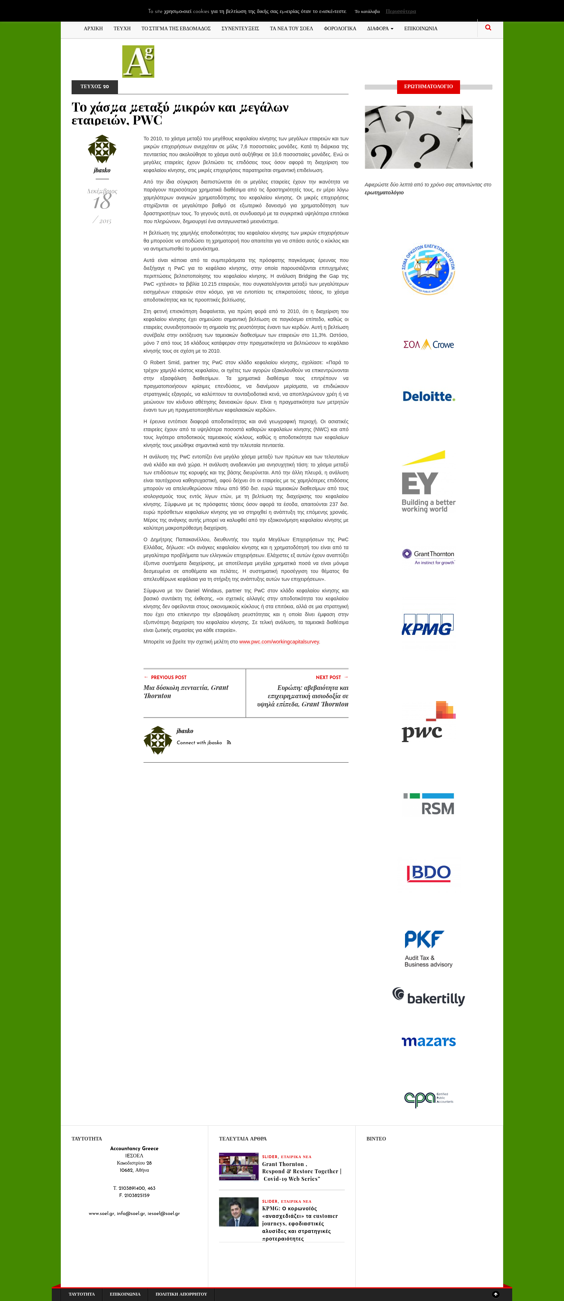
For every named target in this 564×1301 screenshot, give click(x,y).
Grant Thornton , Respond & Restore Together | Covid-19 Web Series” (302, 1172)
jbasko (102, 170)
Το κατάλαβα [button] (367, 11)
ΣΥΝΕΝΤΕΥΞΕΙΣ (240, 28)
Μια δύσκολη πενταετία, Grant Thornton (186, 691)
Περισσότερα (401, 11)
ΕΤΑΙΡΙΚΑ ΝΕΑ (296, 1157)
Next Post (332, 677)
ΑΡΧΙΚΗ (93, 28)
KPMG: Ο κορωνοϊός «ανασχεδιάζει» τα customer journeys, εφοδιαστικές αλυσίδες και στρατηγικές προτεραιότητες (300, 1223)
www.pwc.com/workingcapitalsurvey (279, 642)
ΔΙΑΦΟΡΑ (380, 28)
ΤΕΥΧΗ (122, 28)
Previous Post (165, 677)
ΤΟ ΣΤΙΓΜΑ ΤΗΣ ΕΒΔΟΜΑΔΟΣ (176, 28)
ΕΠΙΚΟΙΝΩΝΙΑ (421, 28)
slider (270, 1157)
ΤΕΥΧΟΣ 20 (95, 87)
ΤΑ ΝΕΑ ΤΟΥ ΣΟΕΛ (291, 28)
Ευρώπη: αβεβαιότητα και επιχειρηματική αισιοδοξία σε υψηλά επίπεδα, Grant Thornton (303, 695)
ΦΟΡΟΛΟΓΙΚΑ (340, 28)
